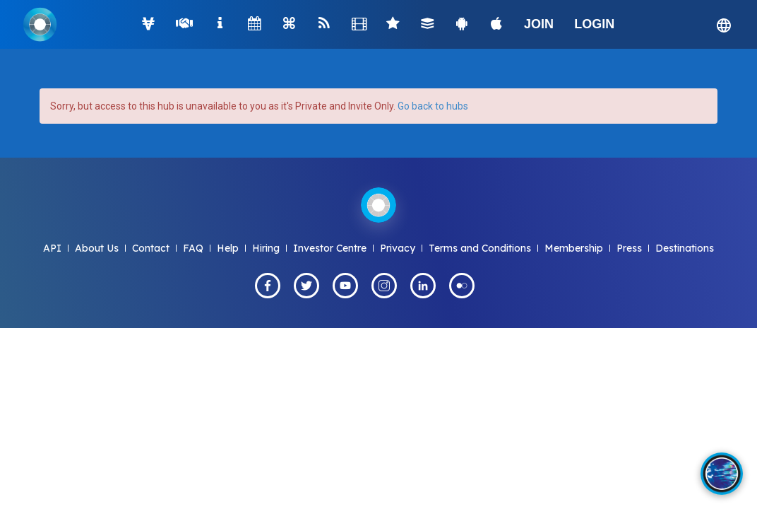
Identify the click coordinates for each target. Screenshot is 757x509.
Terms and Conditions (480, 248)
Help (228, 248)
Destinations (684, 248)
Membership (573, 248)
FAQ (193, 248)
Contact (150, 248)
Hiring (266, 248)
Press (629, 248)
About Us (97, 248)
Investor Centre (329, 248)
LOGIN (594, 24)
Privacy (397, 248)
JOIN (539, 24)
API (52, 248)
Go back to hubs (433, 106)
